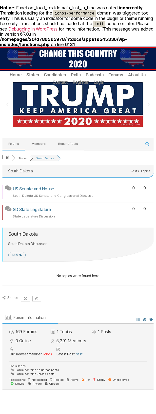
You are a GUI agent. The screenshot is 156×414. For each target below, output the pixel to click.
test (79, 354)
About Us (137, 74)
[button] (7, 104)
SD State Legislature (32, 209)
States (32, 74)
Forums (115, 74)
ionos (47, 354)
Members (38, 144)
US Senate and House (33, 188)
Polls (76, 74)
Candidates (55, 74)
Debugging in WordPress (33, 29)
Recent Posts (68, 144)
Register (81, 82)
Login (99, 82)
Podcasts (95, 74)
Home (15, 74)
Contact (60, 82)
